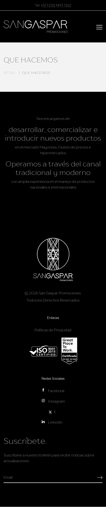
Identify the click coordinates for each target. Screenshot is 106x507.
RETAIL (10, 73)
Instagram (53, 401)
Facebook (53, 390)
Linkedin (51, 422)
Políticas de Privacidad (53, 330)
